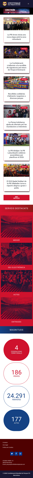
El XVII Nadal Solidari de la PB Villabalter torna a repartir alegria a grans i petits (16, 184)
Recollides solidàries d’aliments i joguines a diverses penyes (16, 96)
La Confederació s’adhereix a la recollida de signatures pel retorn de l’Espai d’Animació (16, 66)
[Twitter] (12, 454)
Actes (16, 295)
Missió (16, 240)
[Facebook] (16, 454)
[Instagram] (20, 454)
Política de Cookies (8, 447)
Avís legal (5, 445)
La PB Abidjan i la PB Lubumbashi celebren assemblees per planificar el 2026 (16, 154)
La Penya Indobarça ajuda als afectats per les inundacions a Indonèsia (16, 124)
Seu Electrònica (16, 267)
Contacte (5, 442)
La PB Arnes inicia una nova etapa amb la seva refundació (16, 37)
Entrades (16, 322)
